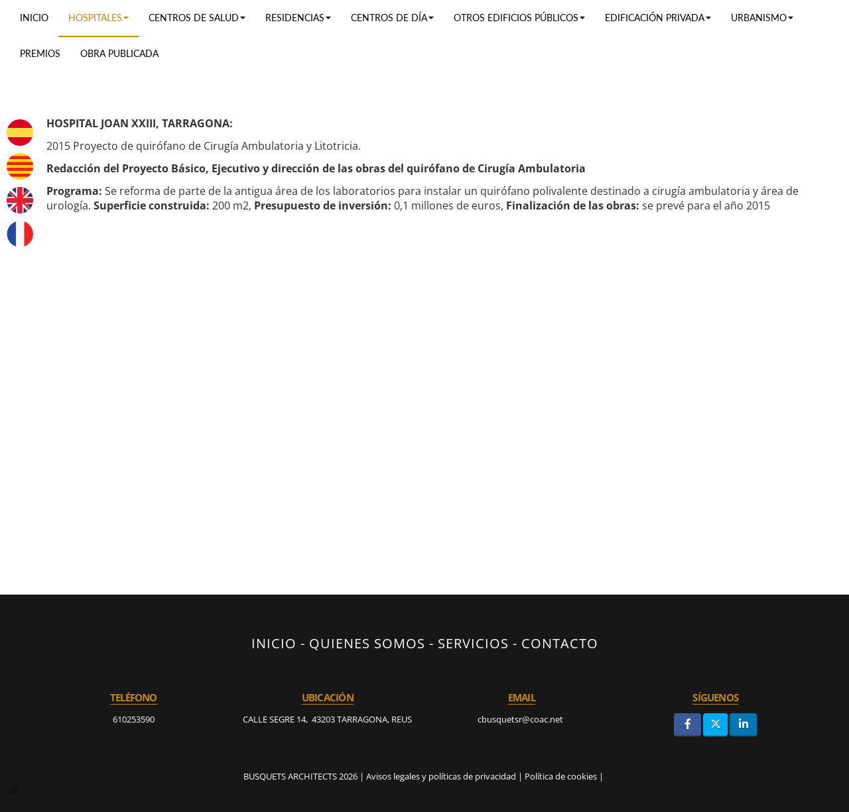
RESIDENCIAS (298, 17)
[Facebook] (687, 724)
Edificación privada (658, 17)
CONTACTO (559, 643)
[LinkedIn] (743, 724)
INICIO (273, 643)
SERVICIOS (473, 643)
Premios (40, 53)
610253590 (134, 719)
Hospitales (98, 17)
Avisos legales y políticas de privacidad (441, 776)
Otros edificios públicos (519, 17)
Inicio (34, 17)
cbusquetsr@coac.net (521, 719)
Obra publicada (119, 53)
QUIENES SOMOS (367, 643)
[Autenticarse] (14, 789)
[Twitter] (715, 724)
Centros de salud (197, 17)
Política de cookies (561, 776)
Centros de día (392, 17)
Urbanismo (762, 17)
